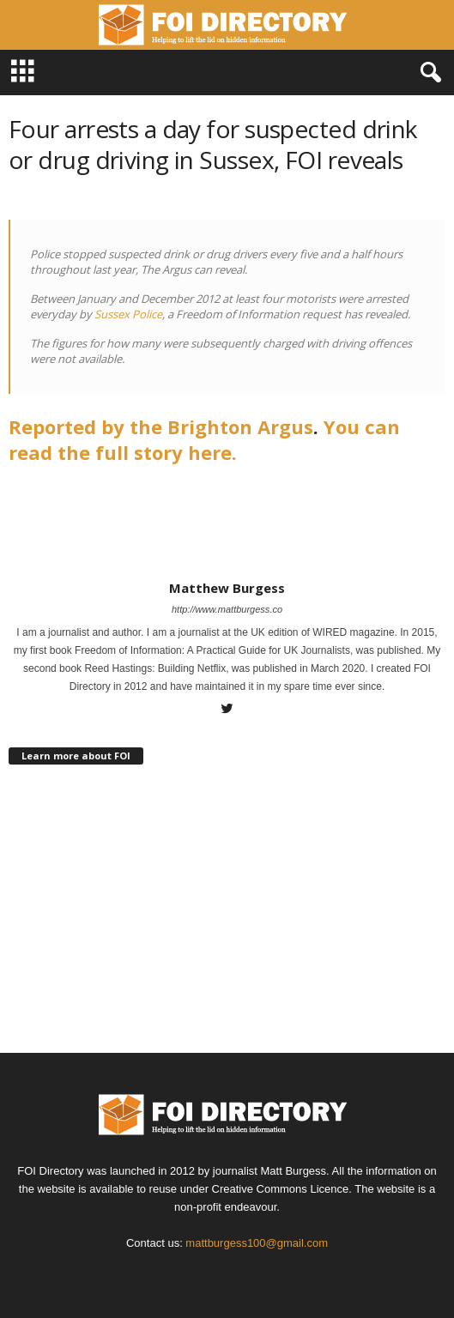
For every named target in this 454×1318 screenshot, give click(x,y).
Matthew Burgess (227, 587)
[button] (427, 73)
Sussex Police (128, 314)
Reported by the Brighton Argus (161, 426)
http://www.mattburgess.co (227, 609)
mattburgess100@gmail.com (256, 1242)
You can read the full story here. (204, 439)
